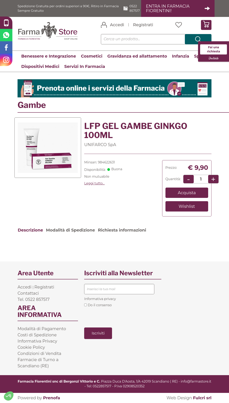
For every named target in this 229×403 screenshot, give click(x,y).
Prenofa (51, 397)
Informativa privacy (100, 299)
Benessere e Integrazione (48, 56)
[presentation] (115, 317)
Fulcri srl (202, 397)
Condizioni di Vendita (39, 353)
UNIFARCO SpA (100, 144)
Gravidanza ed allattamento (137, 56)
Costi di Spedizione (37, 335)
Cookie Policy (31, 347)
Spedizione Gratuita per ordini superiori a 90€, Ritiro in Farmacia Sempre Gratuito (62, 8)
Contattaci (28, 293)
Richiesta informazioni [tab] (122, 230)
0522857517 (102, 386)
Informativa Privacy (37, 341)
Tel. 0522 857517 (34, 299)
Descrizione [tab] (30, 230)
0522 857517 (136, 8)
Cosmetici (91, 56)
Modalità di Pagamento (42, 328)
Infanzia (180, 56)
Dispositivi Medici (40, 66)
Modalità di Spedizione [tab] (70, 230)
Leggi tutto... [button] (94, 183)
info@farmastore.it (196, 382)
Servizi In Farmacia (84, 66)
